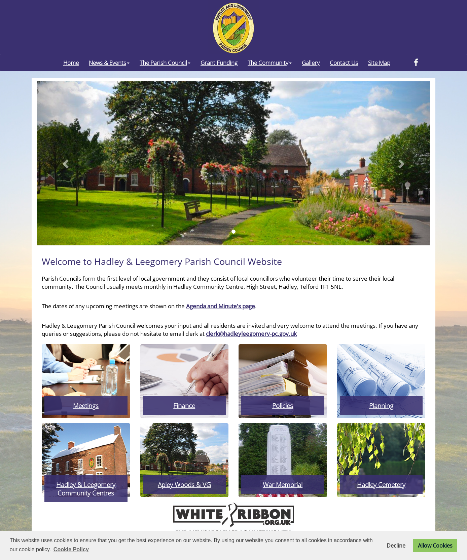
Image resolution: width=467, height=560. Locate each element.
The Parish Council (165, 62)
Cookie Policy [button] (71, 549)
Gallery (311, 62)
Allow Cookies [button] (435, 545)
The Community (270, 62)
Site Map (379, 62)
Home (71, 62)
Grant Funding (219, 62)
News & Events (109, 62)
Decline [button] (396, 545)
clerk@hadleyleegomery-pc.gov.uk (251, 333)
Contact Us (344, 62)
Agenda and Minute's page (220, 306)
